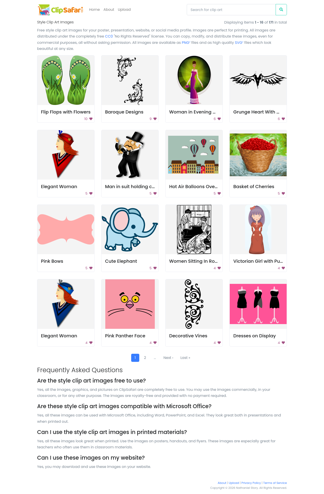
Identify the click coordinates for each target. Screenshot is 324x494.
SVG (239, 42)
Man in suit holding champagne (141, 186)
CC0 (109, 36)
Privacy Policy (251, 483)
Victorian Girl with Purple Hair (266, 261)
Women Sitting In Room (195, 261)
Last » (185, 357)
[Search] (231, 9)
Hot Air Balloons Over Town (199, 186)
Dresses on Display (254, 336)
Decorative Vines (188, 336)
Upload (124, 9)
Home (94, 9)
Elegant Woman (59, 186)
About (109, 9)
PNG (186, 42)
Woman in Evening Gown (197, 112)
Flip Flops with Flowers (65, 112)
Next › (168, 357)
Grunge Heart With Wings (261, 112)
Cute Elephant (121, 261)
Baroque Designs (124, 112)
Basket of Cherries (253, 186)
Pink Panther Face (125, 336)
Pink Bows (52, 261)
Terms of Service (275, 483)
